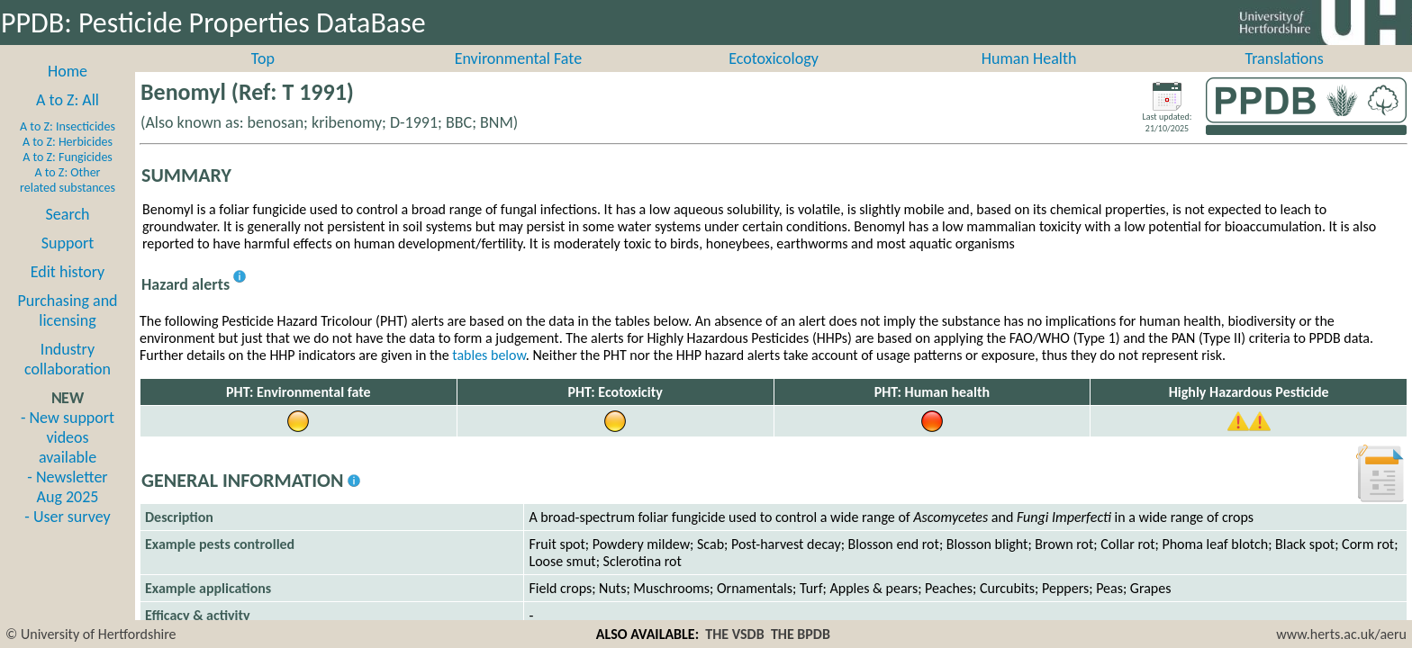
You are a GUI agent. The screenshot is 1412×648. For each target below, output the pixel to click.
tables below (489, 374)
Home (67, 91)
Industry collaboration (67, 379)
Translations (1284, 78)
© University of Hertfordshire (90, 634)
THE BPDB (800, 634)
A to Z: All (67, 120)
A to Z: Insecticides (67, 146)
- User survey (67, 536)
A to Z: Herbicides (68, 161)
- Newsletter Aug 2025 (67, 506)
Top (263, 78)
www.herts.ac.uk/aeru (1341, 634)
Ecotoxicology (774, 78)
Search (68, 234)
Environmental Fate (518, 78)
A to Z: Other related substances (67, 199)
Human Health (1029, 78)
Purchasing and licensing (67, 330)
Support (67, 263)
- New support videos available (67, 457)
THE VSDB (734, 634)
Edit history (68, 292)
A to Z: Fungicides (68, 176)
